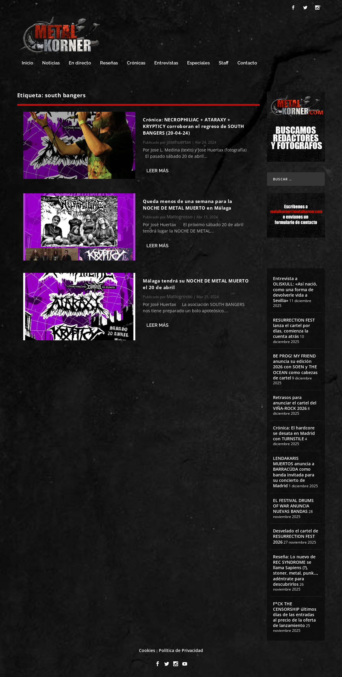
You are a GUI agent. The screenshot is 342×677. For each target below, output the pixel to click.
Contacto (247, 63)
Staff (223, 63)
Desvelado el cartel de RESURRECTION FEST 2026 (295, 536)
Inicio (27, 63)
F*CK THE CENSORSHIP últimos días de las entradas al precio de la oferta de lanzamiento (294, 615)
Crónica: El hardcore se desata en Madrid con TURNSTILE (294, 433)
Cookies (147, 650)
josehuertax (179, 142)
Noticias (51, 63)
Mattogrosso (180, 217)
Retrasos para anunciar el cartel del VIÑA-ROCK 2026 (294, 403)
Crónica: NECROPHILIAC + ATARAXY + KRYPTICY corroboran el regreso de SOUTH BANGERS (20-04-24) (193, 126)
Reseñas (109, 63)
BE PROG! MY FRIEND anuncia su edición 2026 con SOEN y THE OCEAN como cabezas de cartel (295, 367)
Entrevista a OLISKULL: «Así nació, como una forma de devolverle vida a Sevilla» (295, 289)
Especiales (198, 63)
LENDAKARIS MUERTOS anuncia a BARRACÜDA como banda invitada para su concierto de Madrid (293, 471)
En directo (80, 63)
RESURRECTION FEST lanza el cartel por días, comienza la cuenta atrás (294, 328)
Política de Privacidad (181, 650)
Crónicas (136, 63)
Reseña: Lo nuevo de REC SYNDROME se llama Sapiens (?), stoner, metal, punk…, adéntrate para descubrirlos (295, 570)
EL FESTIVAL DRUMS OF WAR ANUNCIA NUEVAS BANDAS (293, 506)
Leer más (157, 170)
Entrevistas (166, 63)
